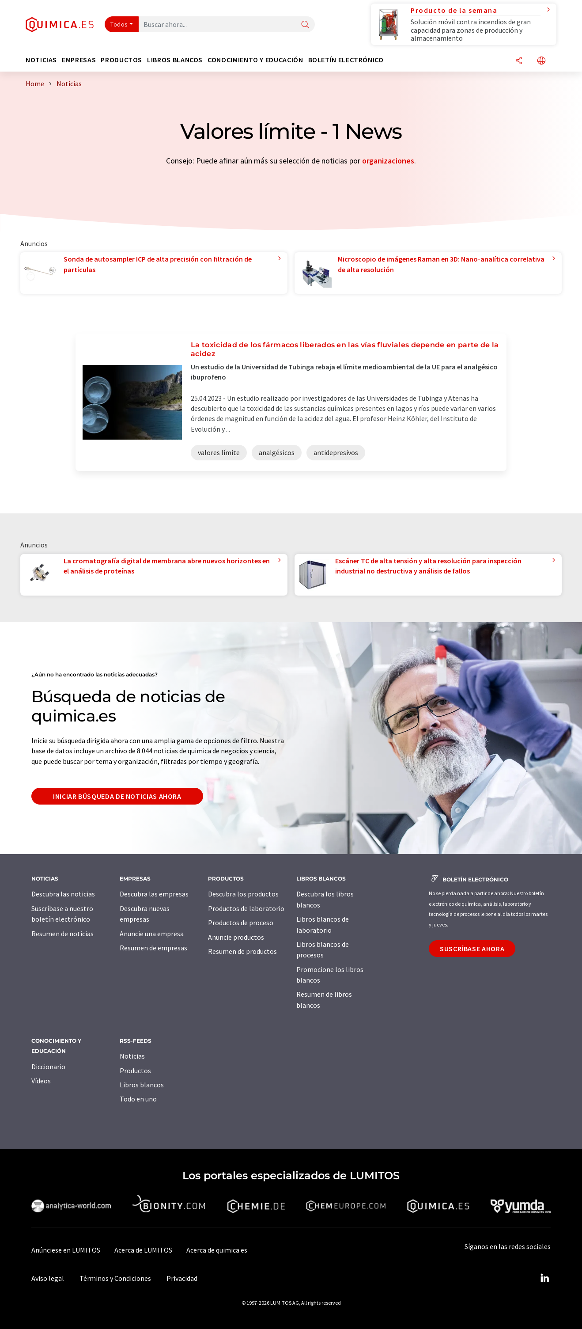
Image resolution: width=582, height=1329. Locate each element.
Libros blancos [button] (175, 60)
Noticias (132, 1056)
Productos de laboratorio (246, 908)
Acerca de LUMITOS (143, 1249)
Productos (135, 1070)
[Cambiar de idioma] (541, 61)
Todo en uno (138, 1098)
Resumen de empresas (153, 947)
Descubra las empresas (154, 893)
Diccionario (48, 1066)
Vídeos (41, 1080)
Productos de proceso (240, 922)
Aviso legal (47, 1278)
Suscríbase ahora (472, 948)
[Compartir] (519, 61)
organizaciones (388, 161)
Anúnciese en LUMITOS (65, 1249)
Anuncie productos (236, 937)
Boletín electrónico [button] (346, 60)
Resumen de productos (242, 951)
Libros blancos (142, 1084)
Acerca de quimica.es (216, 1249)
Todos (119, 24)
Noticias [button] (41, 60)
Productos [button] (121, 60)
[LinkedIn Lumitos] (544, 1278)
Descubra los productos (243, 893)
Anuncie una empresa (152, 933)
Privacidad (181, 1278)
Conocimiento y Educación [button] (255, 60)
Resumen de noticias (62, 933)
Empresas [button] (79, 60)
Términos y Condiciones (115, 1278)
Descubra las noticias (63, 893)
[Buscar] (305, 25)
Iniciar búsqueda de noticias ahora (117, 796)
